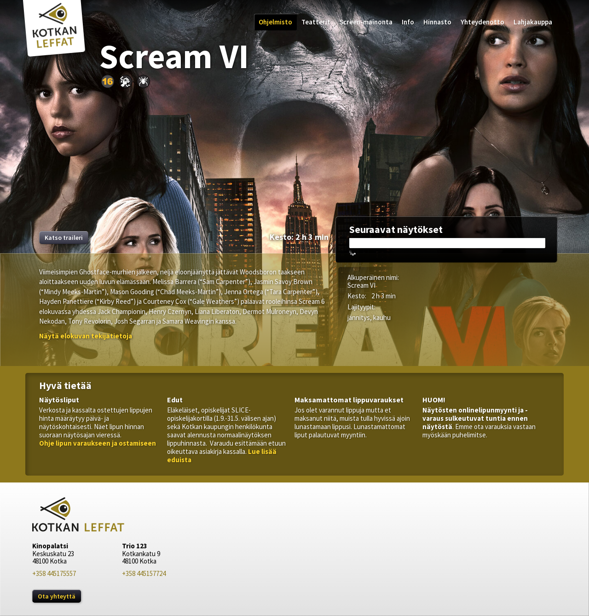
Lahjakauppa (533, 21)
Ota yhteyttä (56, 596)
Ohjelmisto (275, 21)
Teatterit (315, 21)
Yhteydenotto (482, 21)
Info (408, 21)
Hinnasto (437, 21)
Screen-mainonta (366, 21)
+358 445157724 (144, 573)
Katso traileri (64, 237)
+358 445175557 (54, 573)
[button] (85, 335)
